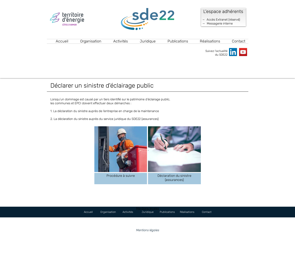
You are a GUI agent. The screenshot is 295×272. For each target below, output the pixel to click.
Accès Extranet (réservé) (223, 19)
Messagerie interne (220, 23)
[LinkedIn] (233, 52)
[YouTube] (243, 52)
